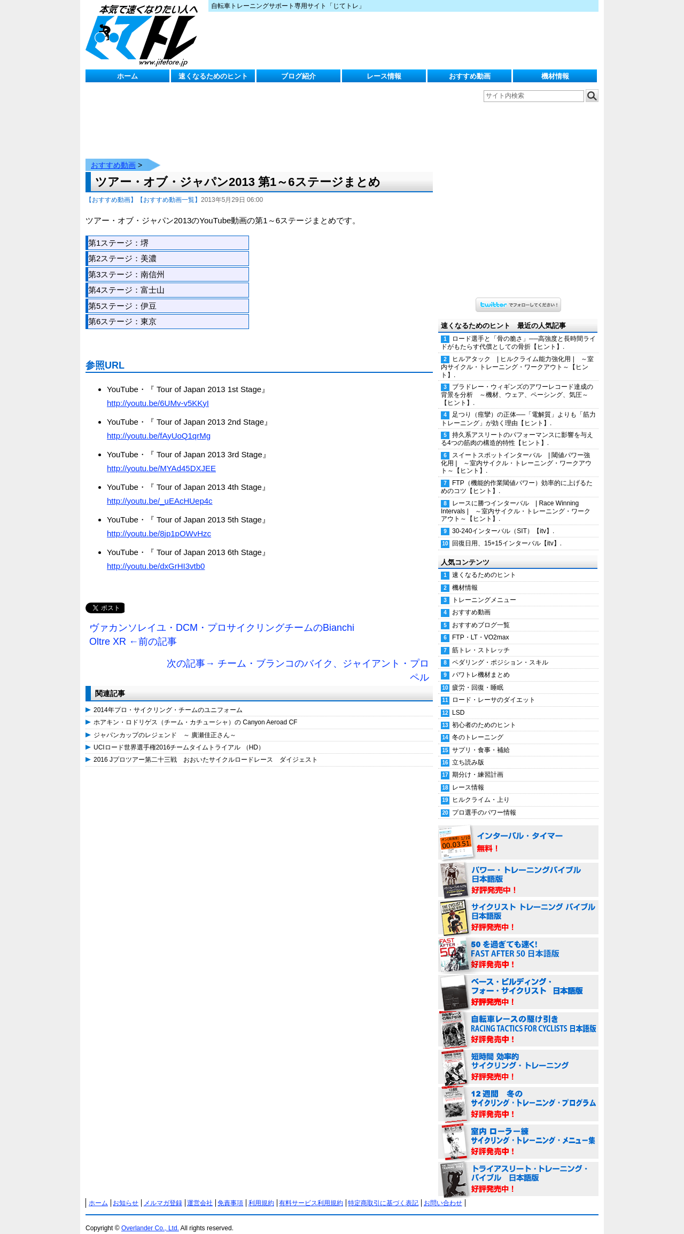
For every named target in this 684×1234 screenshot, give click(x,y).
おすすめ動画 (470, 76)
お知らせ (125, 1192)
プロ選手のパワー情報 (484, 802)
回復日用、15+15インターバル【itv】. (507, 532)
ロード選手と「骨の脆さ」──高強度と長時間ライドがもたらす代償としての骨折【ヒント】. (518, 332)
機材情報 (555, 76)
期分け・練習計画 (477, 764)
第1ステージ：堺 (118, 232)
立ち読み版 (468, 751)
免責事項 (230, 1192)
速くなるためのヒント (213, 76)
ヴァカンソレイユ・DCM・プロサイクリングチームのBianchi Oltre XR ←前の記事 (221, 624)
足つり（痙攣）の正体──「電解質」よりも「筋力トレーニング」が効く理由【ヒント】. (518, 408)
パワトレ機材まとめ (481, 664)
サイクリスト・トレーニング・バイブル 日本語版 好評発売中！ (518, 907)
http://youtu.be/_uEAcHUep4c (160, 490)
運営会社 (200, 1192)
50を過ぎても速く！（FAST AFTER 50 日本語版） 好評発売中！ (518, 944)
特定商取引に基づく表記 (383, 1192)
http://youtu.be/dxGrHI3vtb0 (156, 555)
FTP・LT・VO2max (480, 626)
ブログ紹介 (298, 76)
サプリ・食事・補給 (481, 739)
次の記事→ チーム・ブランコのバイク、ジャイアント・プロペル (298, 659)
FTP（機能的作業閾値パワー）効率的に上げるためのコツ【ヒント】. (517, 476)
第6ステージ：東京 (122, 310)
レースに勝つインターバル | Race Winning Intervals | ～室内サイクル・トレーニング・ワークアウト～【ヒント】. (515, 500)
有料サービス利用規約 (311, 1192)
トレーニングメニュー (484, 589)
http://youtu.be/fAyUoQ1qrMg (159, 424)
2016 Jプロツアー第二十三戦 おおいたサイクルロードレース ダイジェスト (206, 749)
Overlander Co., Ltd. (150, 1217)
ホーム (127, 76)
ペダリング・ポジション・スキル (500, 651)
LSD (458, 702)
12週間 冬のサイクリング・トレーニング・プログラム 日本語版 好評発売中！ (518, 1094)
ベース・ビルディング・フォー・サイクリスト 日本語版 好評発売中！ (518, 982)
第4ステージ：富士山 (126, 279)
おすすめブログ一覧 (481, 614)
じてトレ (144, 34)
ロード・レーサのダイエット (493, 689)
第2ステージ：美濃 (122, 247)
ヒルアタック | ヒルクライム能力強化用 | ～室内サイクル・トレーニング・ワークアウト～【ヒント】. (517, 356)
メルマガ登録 (163, 1192)
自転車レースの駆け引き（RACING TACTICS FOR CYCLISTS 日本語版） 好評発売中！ (518, 1019)
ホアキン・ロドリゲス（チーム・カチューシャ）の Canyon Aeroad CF (195, 711)
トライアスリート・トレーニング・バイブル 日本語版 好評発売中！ (518, 1169)
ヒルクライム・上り (481, 789)
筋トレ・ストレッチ (481, 639)
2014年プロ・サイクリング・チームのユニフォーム (168, 699)
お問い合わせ (443, 1192)
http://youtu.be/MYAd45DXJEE (161, 457)
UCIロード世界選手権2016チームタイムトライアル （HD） (179, 736)
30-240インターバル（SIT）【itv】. (503, 520)
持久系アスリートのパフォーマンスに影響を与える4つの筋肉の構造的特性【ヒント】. (517, 428)
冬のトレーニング (477, 726)
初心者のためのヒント (484, 714)
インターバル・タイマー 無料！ (518, 832)
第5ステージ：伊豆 (122, 295)
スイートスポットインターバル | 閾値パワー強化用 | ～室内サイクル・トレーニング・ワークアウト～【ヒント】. (516, 452)
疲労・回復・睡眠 (477, 677)
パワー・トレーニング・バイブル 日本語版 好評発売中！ (518, 869)
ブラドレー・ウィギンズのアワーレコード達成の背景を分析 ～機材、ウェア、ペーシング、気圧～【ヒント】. (517, 384)
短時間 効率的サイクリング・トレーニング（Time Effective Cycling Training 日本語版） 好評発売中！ (518, 1056)
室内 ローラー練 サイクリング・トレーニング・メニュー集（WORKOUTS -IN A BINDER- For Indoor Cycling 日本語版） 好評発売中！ (518, 1131)
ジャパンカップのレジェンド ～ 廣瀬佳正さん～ (165, 724)
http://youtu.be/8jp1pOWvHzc (159, 522)
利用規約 (261, 1192)
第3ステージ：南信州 (126, 263)
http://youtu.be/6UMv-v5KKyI (158, 392)
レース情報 (384, 76)
